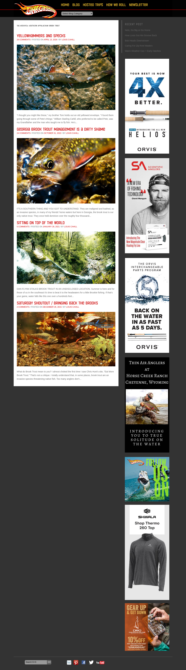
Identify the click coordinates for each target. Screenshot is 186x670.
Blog (76, 5)
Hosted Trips (93, 5)
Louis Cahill (68, 40)
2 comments (23, 307)
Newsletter (138, 5)
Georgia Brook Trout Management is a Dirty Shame (61, 129)
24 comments (24, 133)
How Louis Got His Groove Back (141, 35)
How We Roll (116, 5)
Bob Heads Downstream (137, 40)
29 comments (24, 40)
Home (65, 5)
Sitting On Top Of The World (41, 222)
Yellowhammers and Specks (41, 35)
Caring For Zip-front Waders (139, 45)
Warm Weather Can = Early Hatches (143, 51)
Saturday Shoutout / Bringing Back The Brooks (57, 303)
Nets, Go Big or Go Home (137, 30)
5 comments (23, 227)
